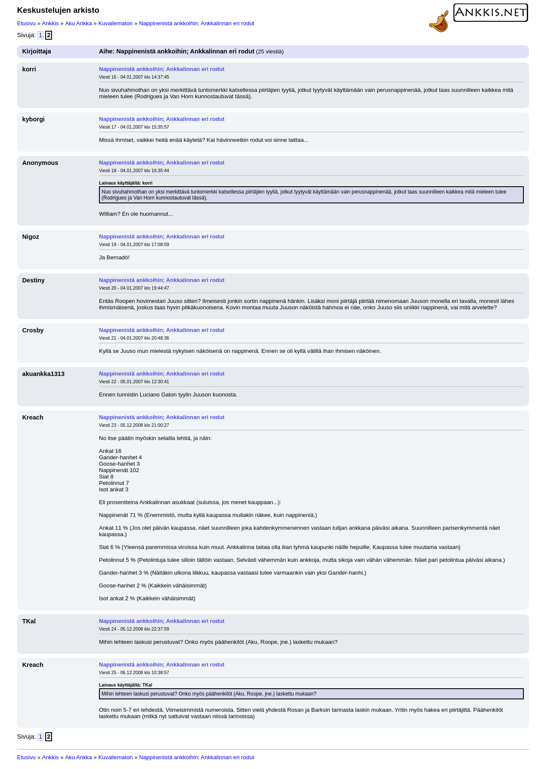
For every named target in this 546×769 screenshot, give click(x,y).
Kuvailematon (115, 23)
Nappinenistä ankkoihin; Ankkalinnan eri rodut (196, 23)
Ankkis (50, 23)
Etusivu (26, 23)
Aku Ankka (78, 23)
